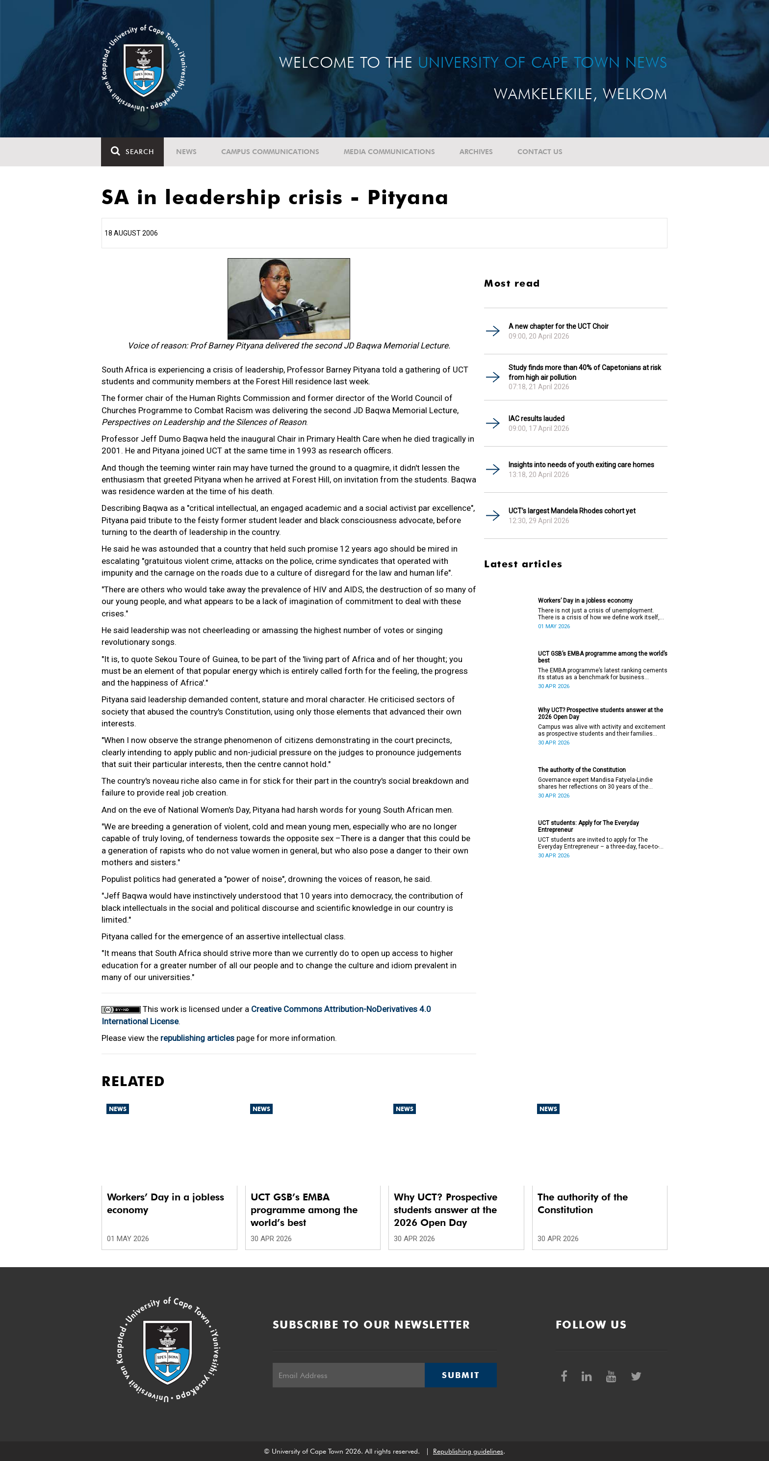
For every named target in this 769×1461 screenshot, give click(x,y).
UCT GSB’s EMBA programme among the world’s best (602, 657)
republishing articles (197, 1038)
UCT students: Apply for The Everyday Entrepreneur (588, 826)
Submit (460, 1375)
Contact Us (540, 152)
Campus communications (271, 152)
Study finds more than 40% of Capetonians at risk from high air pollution (585, 372)
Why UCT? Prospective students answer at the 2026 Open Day (600, 713)
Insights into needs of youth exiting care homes (581, 465)
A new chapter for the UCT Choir (559, 326)
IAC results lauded (536, 419)
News (187, 152)
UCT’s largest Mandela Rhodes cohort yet (572, 511)
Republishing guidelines (468, 1451)
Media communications (390, 152)
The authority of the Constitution (582, 770)
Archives (476, 152)
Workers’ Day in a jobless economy (585, 600)
